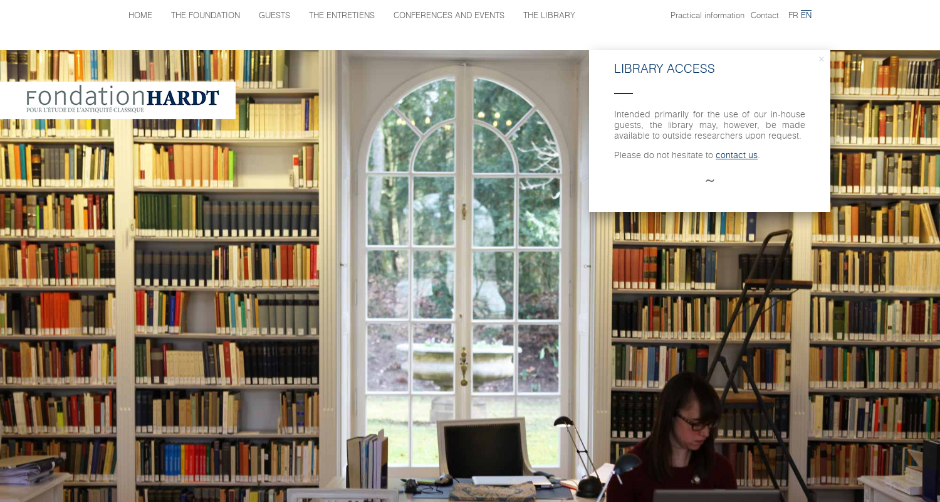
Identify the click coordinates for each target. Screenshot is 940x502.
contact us (737, 155)
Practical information (707, 16)
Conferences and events (449, 16)
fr (793, 16)
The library (549, 16)
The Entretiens (342, 16)
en (806, 16)
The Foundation (205, 16)
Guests (274, 16)
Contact (765, 16)
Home (140, 16)
